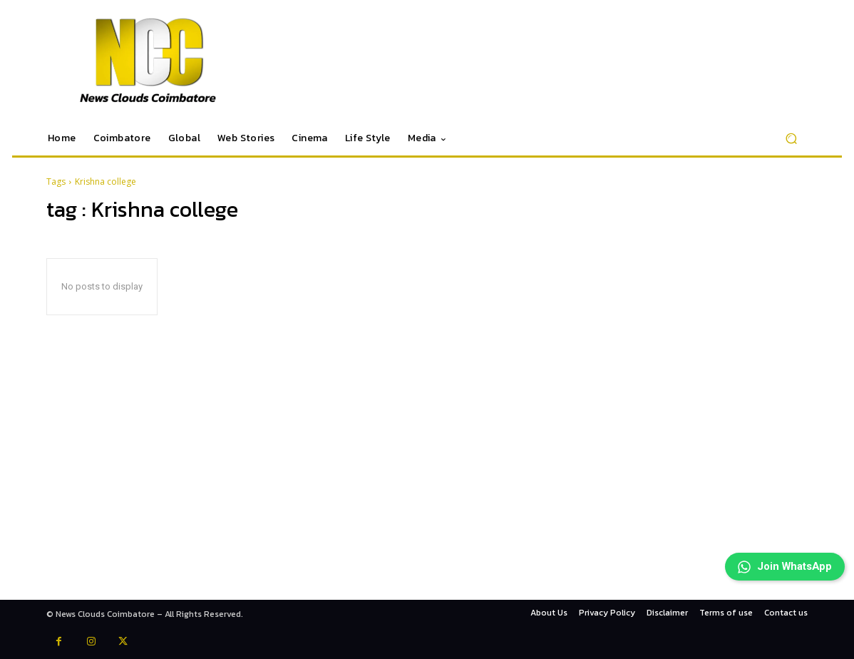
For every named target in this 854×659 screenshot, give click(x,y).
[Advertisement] (427, 500)
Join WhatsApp (775, 550)
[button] (791, 138)
